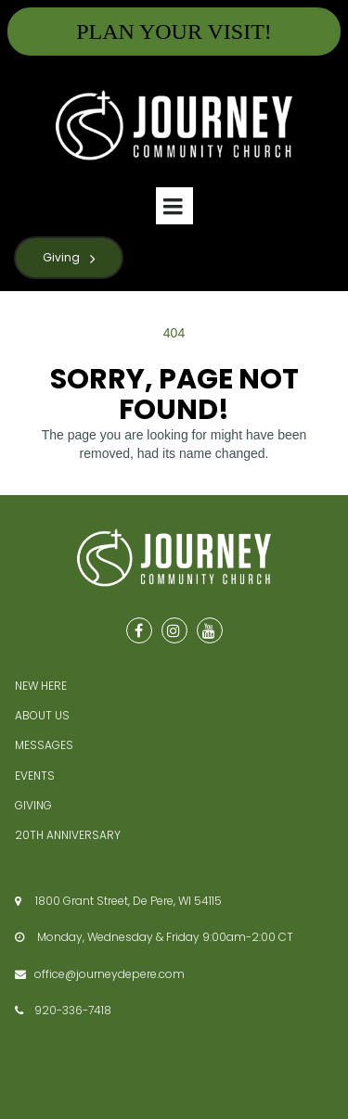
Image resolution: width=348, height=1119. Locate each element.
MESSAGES (44, 745)
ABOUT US (42, 715)
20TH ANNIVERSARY (68, 835)
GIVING (33, 805)
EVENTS (35, 775)
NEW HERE (41, 685)
